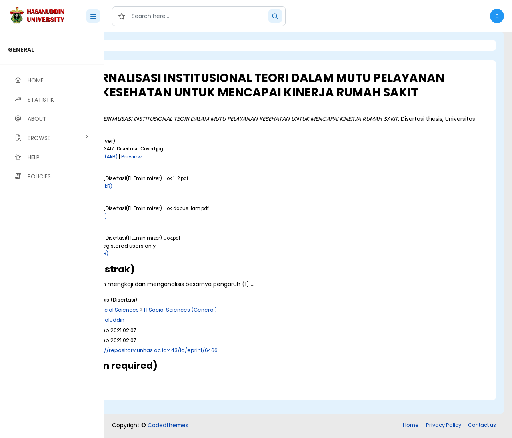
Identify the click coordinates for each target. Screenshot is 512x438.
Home (411, 425)
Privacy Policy (443, 425)
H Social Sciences (205, 323)
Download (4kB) (185, 170)
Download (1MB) (175, 230)
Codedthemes (168, 426)
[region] (52, 235)
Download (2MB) (175, 267)
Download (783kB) (177, 200)
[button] (497, 16)
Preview (220, 170)
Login (138, 45)
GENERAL (21, 50)
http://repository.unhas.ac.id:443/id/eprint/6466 (244, 364)
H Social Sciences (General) (269, 323)
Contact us (482, 425)
